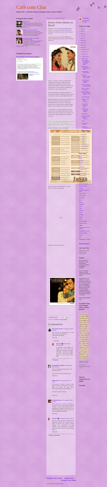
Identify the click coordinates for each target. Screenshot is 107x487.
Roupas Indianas (83, 233)
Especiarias (84, 113)
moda (80, 208)
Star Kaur (58, 343)
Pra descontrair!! (86, 96)
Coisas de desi (82, 175)
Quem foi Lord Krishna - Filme (86, 131)
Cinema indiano (63, 319)
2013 (82, 45)
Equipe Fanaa (55, 380)
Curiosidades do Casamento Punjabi (85, 81)
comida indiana (82, 177)
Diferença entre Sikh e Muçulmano (85, 100)
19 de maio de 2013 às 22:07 (66, 418)
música (80, 212)
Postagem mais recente (54, 478)
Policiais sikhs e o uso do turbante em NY (86, 93)
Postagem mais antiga (68, 480)
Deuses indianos (83, 186)
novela (80, 217)
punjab (80, 219)
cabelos (81, 162)
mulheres (81, 210)
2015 (82, 40)
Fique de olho (82, 195)
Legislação (81, 204)
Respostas (56, 340)
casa (80, 164)
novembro (84, 51)
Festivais (81, 188)
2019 (82, 33)
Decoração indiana (83, 184)
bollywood (56, 319)
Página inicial (69, 478)
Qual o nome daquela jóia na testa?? (86, 68)
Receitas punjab (83, 221)
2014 (82, 42)
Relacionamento (83, 223)
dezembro (84, 49)
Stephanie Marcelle (57, 400)
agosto (83, 58)
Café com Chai (31, 7)
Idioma (80, 202)
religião (81, 225)
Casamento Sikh (83, 169)
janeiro (83, 148)
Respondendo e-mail (84, 231)
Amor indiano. (26, 21)
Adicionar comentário (54, 435)
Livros (80, 206)
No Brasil (81, 214)
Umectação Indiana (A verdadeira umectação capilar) (31, 39)
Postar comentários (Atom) (57, 483)
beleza (80, 158)
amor (80, 156)
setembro (84, 56)
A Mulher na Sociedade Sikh (86, 127)
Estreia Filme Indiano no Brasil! (85, 105)
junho (83, 137)
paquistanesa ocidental (58, 365)
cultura (80, 179)
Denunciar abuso (84, 243)
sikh (80, 237)
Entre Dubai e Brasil (57, 328)
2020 (82, 31)
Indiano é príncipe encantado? (30, 30)
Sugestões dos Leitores (84, 239)
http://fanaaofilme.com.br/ (65, 28)
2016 (82, 38)
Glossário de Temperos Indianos (85, 110)
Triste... (83, 121)
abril (83, 141)
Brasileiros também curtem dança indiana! (86, 76)
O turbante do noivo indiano (85, 72)
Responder (54, 337)
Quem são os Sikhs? (85, 124)
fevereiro (84, 146)
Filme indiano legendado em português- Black (86, 62)
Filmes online (82, 193)
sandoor (81, 235)
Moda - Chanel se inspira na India (86, 85)
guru (80, 200)
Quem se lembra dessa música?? (86, 117)
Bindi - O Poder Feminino (85, 89)
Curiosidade (82, 181)
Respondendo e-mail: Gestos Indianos (27, 57)
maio (83, 139)
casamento (81, 167)
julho (83, 134)
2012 (82, 47)
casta (80, 171)
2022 (82, 29)
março (83, 143)
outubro (84, 54)
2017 (82, 36)
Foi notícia (81, 197)
